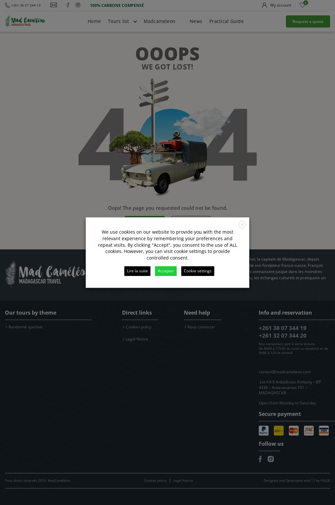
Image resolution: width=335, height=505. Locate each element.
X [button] (242, 224)
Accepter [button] (166, 271)
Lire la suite (137, 271)
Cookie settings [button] (198, 271)
